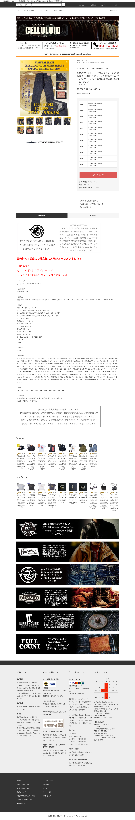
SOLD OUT (98, 175)
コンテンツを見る (57, 10)
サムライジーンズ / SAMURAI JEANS (90, 62)
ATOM (23, 803)
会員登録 (92, 5)
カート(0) (113, 5)
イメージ (93, 215)
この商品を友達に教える (87, 201)
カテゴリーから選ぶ (28, 10)
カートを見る (47, 792)
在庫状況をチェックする (88, 182)
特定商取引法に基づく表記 (89, 188)
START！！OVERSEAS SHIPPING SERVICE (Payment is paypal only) (67, 54)
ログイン (102, 5)
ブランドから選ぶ (43, 10)
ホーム (18, 10)
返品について (84, 185)
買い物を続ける (84, 207)
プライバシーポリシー (24, 799)
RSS (18, 803)
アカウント (81, 5)
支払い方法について (23, 784)
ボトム (83, 60)
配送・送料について (23, 788)
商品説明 (41, 215)
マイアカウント (48, 780)
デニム (87, 60)
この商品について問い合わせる (90, 204)
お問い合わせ (112, 10)
